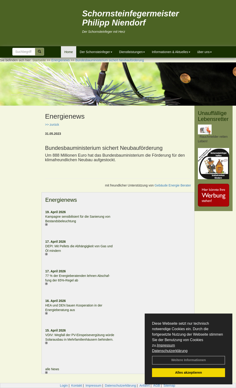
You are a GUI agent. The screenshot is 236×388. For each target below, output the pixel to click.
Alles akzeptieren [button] (188, 372)
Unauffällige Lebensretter (213, 116)
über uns (204, 52)
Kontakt (76, 385)
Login (64, 385)
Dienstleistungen (132, 52)
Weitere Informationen (188, 360)
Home (68, 52)
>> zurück (52, 124)
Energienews (61, 200)
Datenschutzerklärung (170, 351)
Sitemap (169, 385)
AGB (156, 385)
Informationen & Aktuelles (171, 52)
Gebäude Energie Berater (173, 185)
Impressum (166, 345)
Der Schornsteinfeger (96, 52)
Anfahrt (144, 385)
